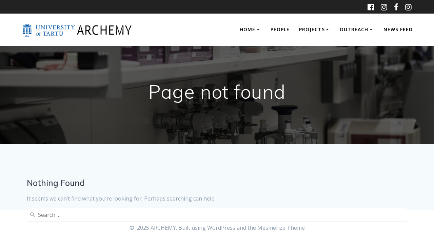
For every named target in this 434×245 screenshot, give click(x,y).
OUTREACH (354, 29)
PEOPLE (280, 29)
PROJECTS (312, 29)
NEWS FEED (398, 29)
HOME (247, 29)
